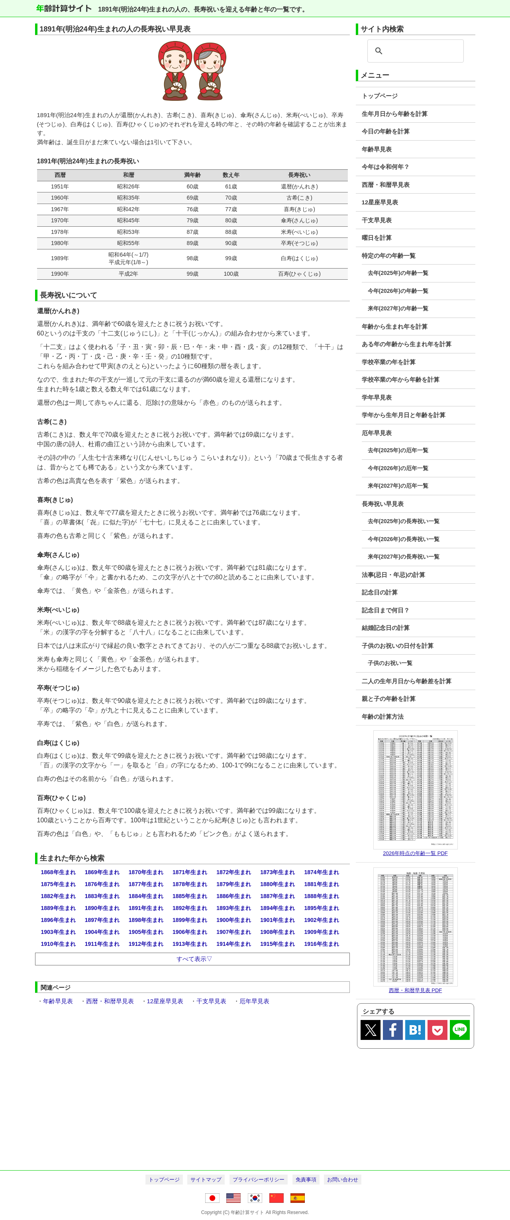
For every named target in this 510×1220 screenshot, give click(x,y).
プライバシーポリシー (258, 1180)
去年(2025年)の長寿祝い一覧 (403, 521)
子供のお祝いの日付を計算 (398, 645)
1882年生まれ (58, 896)
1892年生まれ (190, 908)
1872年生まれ (233, 872)
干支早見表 (377, 220)
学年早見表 (377, 397)
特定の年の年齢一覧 (389, 255)
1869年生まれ (102, 872)
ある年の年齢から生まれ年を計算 (406, 344)
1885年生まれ (190, 896)
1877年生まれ (146, 884)
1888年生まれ (321, 896)
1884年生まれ (146, 896)
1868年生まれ (58, 872)
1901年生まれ (277, 920)
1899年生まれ (190, 920)
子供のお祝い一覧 (390, 663)
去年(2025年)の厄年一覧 (398, 450)
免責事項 (306, 1180)
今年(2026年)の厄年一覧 (398, 468)
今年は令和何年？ (386, 166)
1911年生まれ (102, 944)
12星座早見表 (380, 202)
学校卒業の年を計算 (389, 362)
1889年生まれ (58, 908)
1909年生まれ (321, 932)
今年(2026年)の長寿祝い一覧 (403, 539)
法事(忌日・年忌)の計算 (394, 574)
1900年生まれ (233, 920)
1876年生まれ (102, 884)
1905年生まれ (146, 932)
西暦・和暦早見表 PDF (415, 990)
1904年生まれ (102, 932)
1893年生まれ (233, 908)
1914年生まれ (233, 944)
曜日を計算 (377, 237)
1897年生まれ (102, 920)
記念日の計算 (380, 592)
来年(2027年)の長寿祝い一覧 (403, 556)
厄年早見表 (377, 433)
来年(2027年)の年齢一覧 (398, 308)
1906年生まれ (190, 932)
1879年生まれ (233, 884)
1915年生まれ (277, 944)
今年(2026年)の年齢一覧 (398, 291)
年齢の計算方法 (383, 716)
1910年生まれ (58, 944)
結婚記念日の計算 (386, 627)
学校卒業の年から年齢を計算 (400, 379)
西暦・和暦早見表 (386, 184)
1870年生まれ (146, 872)
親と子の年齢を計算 (389, 698)
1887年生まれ (277, 896)
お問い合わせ (342, 1180)
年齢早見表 (377, 149)
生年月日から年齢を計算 (395, 113)
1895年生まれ (321, 908)
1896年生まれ (58, 920)
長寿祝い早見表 (383, 503)
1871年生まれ (190, 872)
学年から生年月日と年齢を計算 (403, 415)
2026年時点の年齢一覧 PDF (415, 853)
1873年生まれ (277, 872)
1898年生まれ (146, 920)
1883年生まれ (102, 896)
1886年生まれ (233, 896)
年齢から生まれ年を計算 (395, 326)
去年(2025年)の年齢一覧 (398, 273)
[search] (414, 51)
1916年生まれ (321, 944)
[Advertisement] (255, 1108)
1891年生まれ (146, 908)
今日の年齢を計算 (386, 131)
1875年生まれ (58, 884)
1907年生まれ (233, 932)
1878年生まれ (190, 884)
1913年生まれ (190, 944)
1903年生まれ (58, 932)
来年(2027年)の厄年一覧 (398, 486)
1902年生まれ (321, 920)
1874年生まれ (321, 872)
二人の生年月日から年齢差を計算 (406, 681)
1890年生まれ (102, 908)
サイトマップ (206, 1180)
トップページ (380, 95)
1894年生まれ (277, 908)
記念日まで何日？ (386, 610)
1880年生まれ (277, 884)
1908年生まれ (277, 932)
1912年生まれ (146, 944)
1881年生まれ (321, 884)
